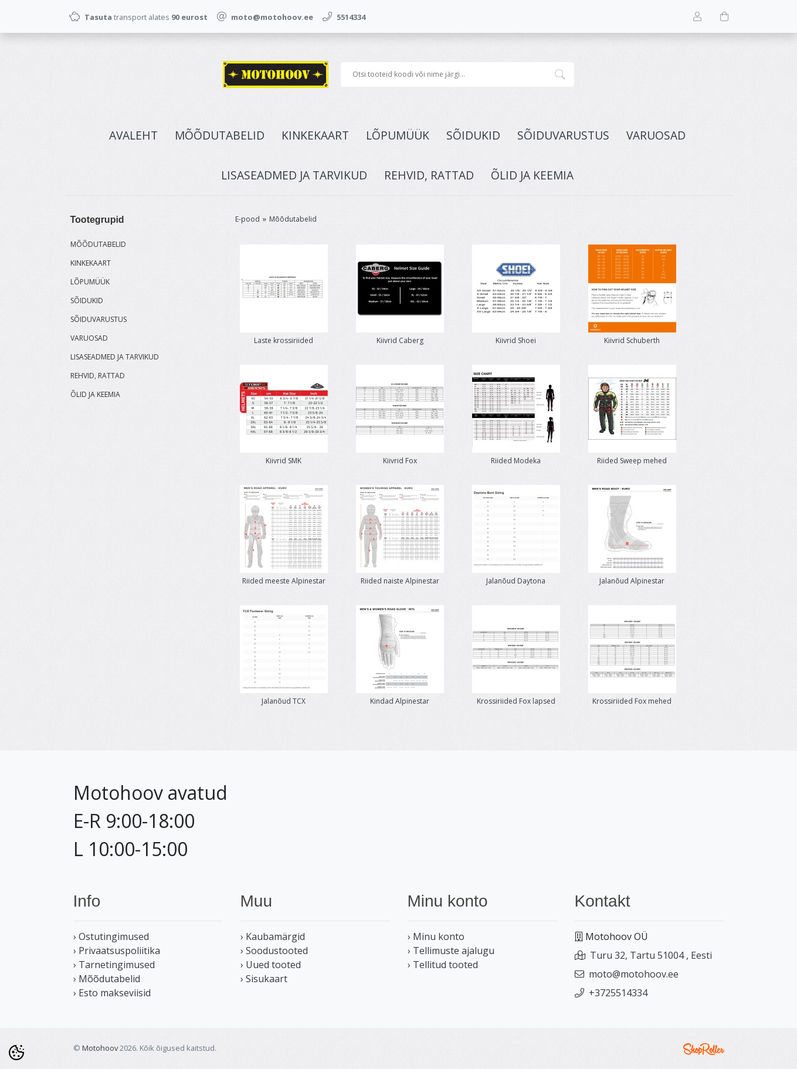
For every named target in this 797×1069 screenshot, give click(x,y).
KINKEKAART (315, 135)
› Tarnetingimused (114, 964)
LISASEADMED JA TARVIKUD (294, 175)
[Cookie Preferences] (16, 1052)
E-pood (247, 219)
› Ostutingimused (111, 936)
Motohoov (100, 1048)
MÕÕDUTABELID (219, 135)
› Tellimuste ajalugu (451, 950)
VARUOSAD (656, 135)
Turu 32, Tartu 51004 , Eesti (651, 955)
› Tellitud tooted (443, 964)
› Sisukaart (263, 978)
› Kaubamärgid (272, 936)
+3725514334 (618, 992)
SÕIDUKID (473, 135)
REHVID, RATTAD (429, 175)
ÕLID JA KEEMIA (532, 175)
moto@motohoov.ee (634, 974)
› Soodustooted (274, 950)
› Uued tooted (270, 964)
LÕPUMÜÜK (397, 135)
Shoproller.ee (703, 1049)
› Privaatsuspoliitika (116, 950)
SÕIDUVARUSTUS (563, 135)
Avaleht (133, 135)
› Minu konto (436, 936)
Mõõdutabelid (293, 219)
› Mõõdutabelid (106, 978)
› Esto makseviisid (112, 992)
